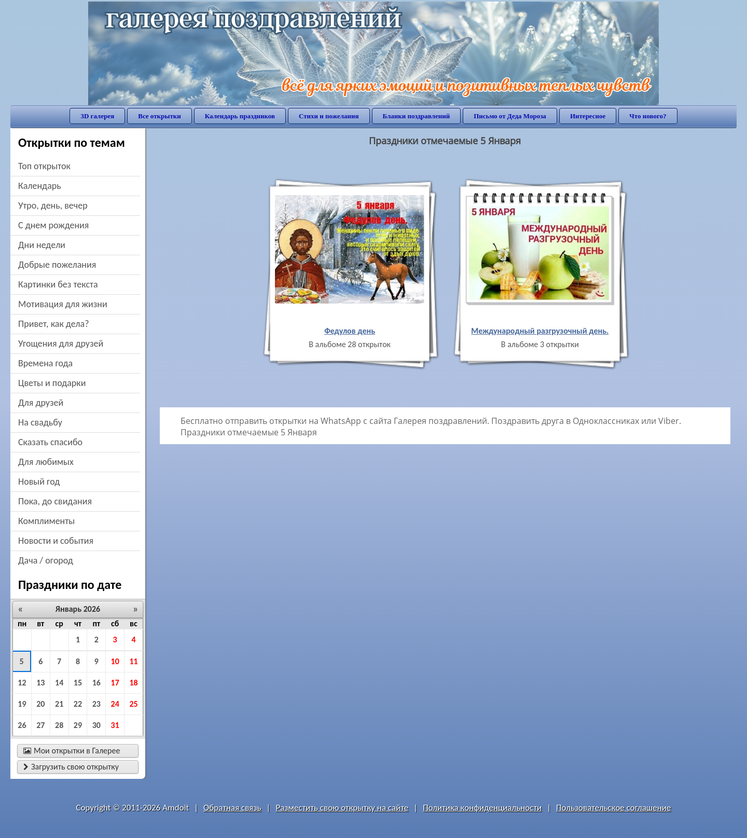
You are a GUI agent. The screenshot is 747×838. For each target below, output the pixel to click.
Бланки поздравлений (416, 116)
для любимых (46, 462)
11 (133, 661)
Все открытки (159, 116)
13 (40, 683)
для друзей (40, 402)
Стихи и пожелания (329, 116)
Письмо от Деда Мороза (510, 116)
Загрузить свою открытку (71, 767)
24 (115, 704)
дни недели (41, 245)
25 (133, 704)
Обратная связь (232, 807)
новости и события (55, 540)
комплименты (46, 521)
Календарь (39, 185)
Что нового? (647, 116)
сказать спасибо (50, 442)
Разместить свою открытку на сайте (341, 807)
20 (40, 704)
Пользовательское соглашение (613, 807)
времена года (45, 363)
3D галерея (97, 116)
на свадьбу (40, 422)
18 (133, 683)
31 (115, 725)
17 (115, 683)
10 (115, 661)
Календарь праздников (240, 116)
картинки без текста (58, 284)
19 (22, 704)
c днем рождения (53, 225)
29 (78, 725)
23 (96, 704)
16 (96, 683)
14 (59, 683)
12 (22, 683)
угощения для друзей (60, 343)
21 (59, 704)
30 (96, 725)
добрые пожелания (57, 264)
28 (59, 725)
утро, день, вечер (53, 205)
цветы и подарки (52, 383)
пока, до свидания (55, 501)
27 (40, 725)
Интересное (587, 116)
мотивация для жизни (62, 304)
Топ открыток (44, 166)
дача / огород (45, 560)
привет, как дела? (53, 323)
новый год (39, 481)
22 (78, 704)
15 (78, 683)
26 (22, 725)
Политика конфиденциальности (482, 807)
